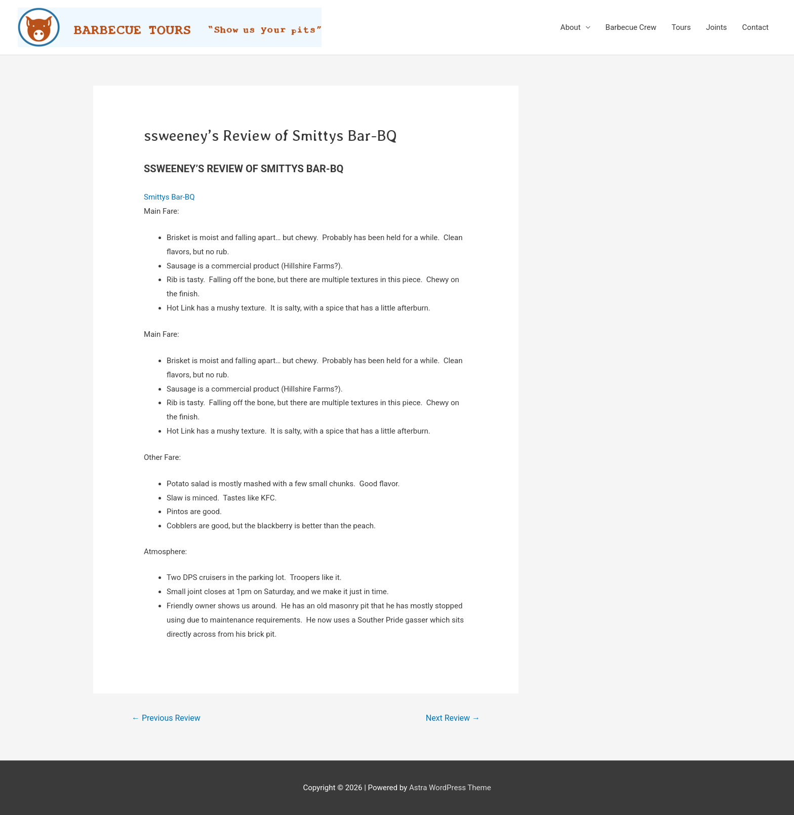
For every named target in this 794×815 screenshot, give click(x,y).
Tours (681, 27)
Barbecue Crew (631, 27)
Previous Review (166, 718)
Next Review (453, 718)
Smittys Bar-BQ (169, 197)
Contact (755, 27)
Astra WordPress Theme (450, 787)
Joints (716, 27)
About (571, 27)
